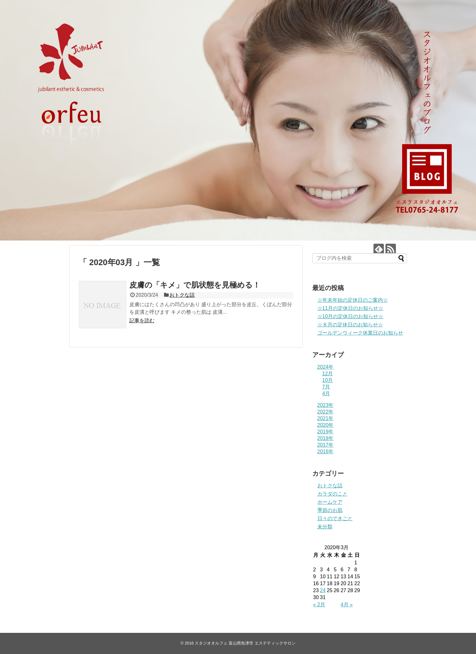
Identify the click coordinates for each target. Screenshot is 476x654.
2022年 (325, 411)
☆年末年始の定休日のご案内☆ (352, 300)
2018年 (325, 438)
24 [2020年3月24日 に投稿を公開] (323, 590)
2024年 (325, 367)
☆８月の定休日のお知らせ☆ (350, 324)
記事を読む (142, 320)
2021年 (325, 418)
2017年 (325, 445)
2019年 (325, 431)
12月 (327, 373)
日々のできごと (335, 518)
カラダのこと (332, 493)
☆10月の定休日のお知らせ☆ (350, 316)
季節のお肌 (330, 510)
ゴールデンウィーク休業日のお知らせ (360, 333)
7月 (326, 386)
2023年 (325, 405)
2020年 (325, 425)
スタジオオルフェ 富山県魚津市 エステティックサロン (245, 643)
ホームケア (330, 502)
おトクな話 (182, 295)
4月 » (347, 604)
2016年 (325, 451)
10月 (327, 380)
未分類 (324, 526)
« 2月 (319, 604)
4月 (326, 393)
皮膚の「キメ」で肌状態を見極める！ (194, 285)
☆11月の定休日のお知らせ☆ (350, 308)
